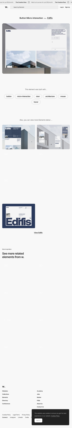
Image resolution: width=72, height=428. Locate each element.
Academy (40, 391)
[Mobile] (53, 137)
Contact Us (40, 407)
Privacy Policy (26, 415)
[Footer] (18, 216)
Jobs (38, 394)
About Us (39, 403)
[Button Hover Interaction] (18, 274)
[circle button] (53, 329)
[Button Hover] (18, 302)
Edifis (49, 18)
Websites (5, 391)
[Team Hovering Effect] (18, 356)
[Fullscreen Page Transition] (18, 189)
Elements (5, 397)
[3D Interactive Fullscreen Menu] (53, 163)
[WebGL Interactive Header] (18, 163)
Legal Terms (16, 415)
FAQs (38, 400)
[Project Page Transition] (53, 189)
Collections (5, 394)
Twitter (27, 417)
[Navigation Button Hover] (53, 302)
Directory (5, 400)
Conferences (6, 403)
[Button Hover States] (53, 356)
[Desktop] (18, 137)
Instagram (13, 417)
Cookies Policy (6, 415)
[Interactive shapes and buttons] (18, 329)
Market (39, 397)
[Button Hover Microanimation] (53, 274)
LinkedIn (20, 417)
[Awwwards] (6, 7)
